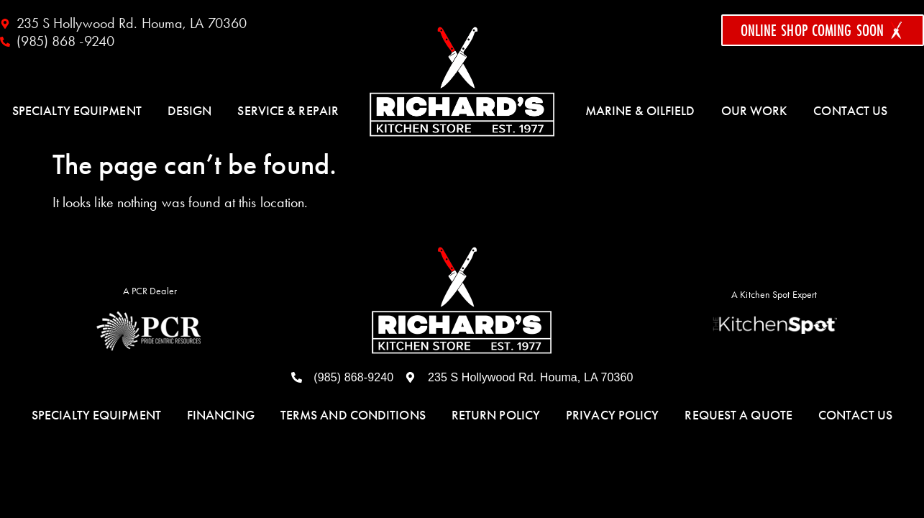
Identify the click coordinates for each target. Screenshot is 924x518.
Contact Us (850, 111)
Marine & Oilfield (640, 111)
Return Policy (496, 415)
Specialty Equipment (77, 111)
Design (190, 111)
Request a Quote (738, 415)
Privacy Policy (612, 415)
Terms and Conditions (353, 415)
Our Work (754, 111)
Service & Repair (288, 111)
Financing (221, 415)
